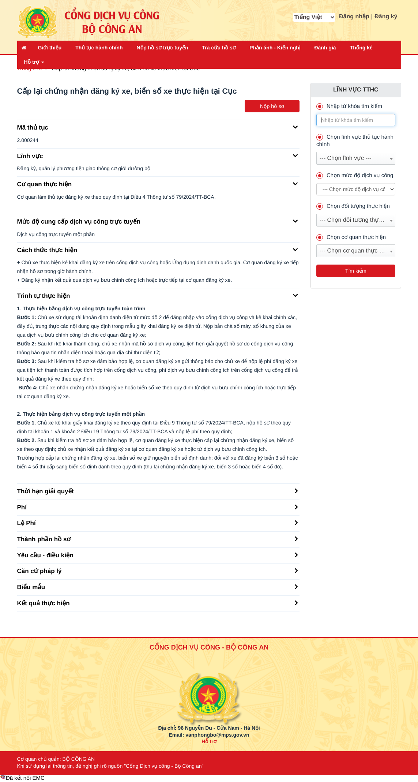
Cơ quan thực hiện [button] (157, 184)
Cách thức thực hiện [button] (157, 250)
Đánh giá (325, 47)
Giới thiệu (50, 47)
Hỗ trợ (34, 62)
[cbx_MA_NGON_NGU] (314, 17)
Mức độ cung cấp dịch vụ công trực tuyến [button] (157, 221)
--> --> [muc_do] (355, 189)
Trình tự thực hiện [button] (157, 295)
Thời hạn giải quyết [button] (157, 491)
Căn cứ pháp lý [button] (157, 570)
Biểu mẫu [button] (157, 587)
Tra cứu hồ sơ (219, 47)
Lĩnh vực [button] (157, 155)
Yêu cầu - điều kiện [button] (157, 555)
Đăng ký (385, 17)
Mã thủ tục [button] (157, 127)
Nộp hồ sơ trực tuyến (162, 47)
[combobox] (355, 158)
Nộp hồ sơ (272, 106)
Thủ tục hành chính (99, 47)
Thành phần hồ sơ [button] (157, 539)
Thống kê (361, 47)
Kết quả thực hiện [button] (157, 603)
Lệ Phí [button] (157, 523)
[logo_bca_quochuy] (209, 680)
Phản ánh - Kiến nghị (274, 47)
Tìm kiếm (355, 271)
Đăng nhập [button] (354, 17)
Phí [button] (157, 507)
